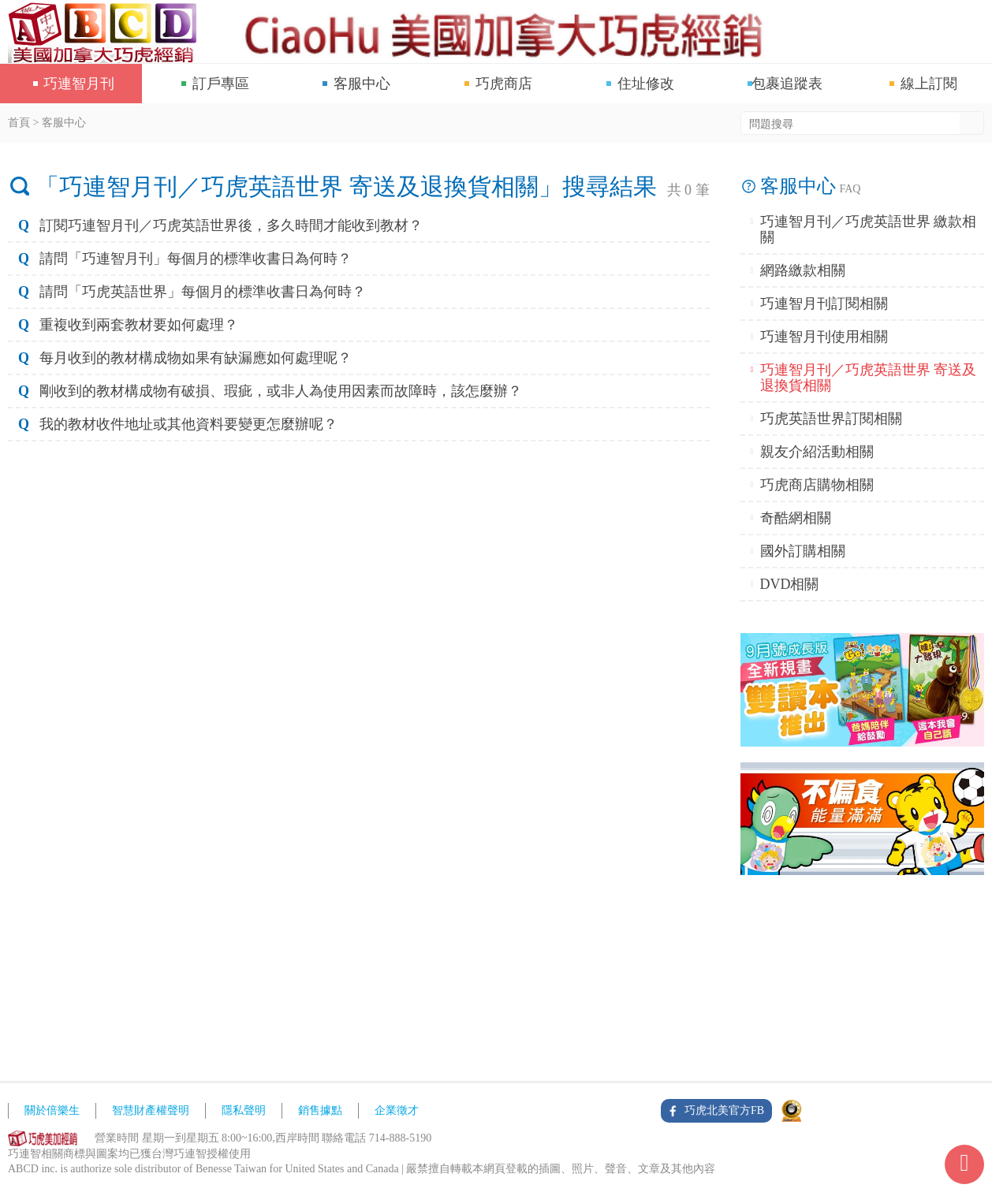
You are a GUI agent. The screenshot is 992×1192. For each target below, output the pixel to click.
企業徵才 (397, 1110)
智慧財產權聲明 (150, 1110)
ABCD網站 (43, 1138)
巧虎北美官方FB (724, 1110)
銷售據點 (320, 1110)
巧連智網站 (106, 31)
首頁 (19, 123)
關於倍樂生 (52, 1110)
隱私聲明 (244, 1110)
